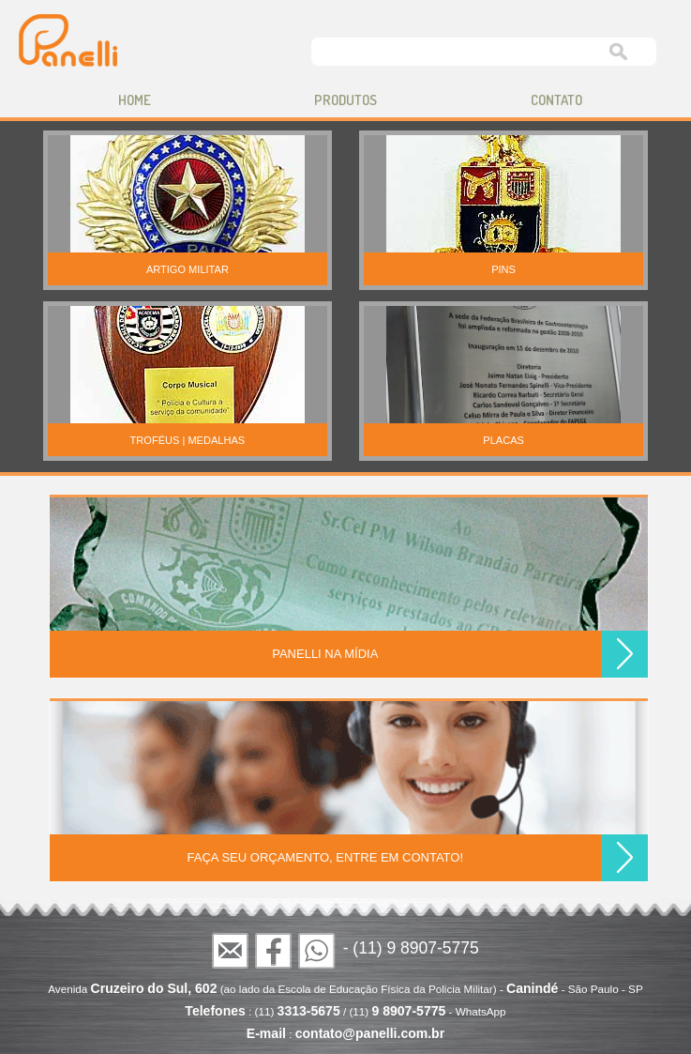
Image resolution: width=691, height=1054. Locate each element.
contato (556, 100)
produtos (345, 100)
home (134, 100)
